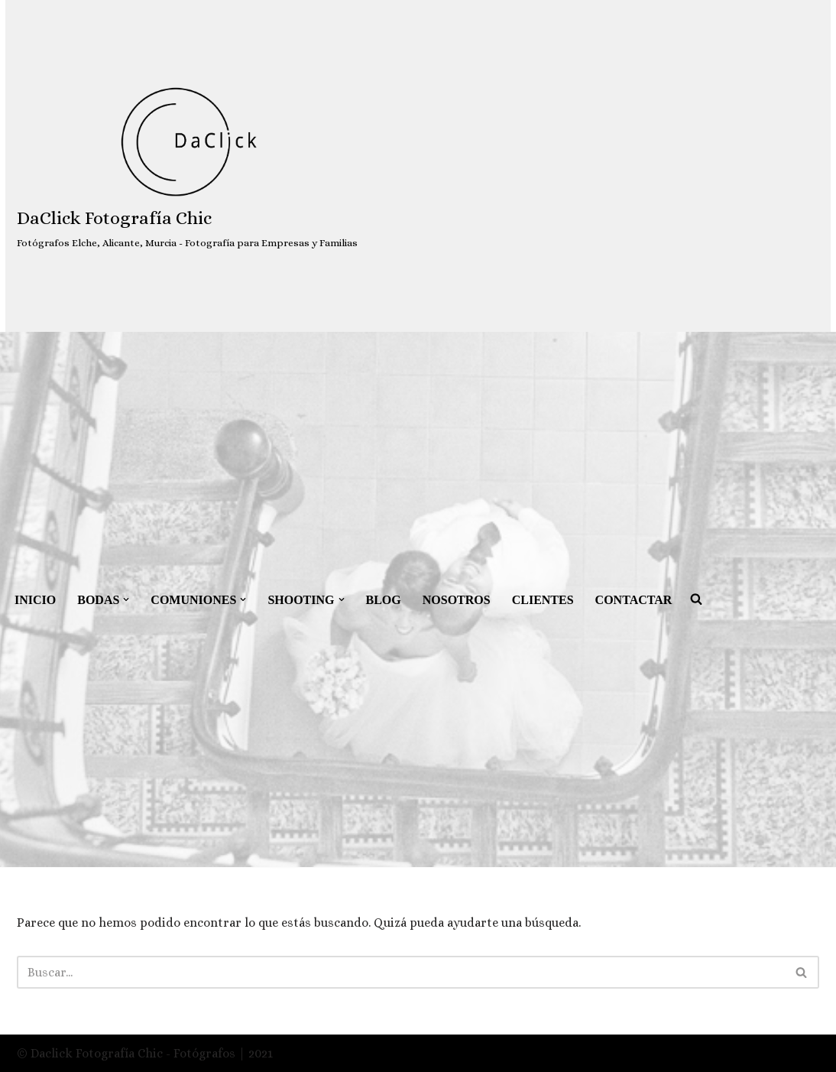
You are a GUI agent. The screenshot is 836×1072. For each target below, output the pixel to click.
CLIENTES (543, 599)
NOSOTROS (457, 599)
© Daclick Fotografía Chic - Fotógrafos (127, 1053)
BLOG (383, 599)
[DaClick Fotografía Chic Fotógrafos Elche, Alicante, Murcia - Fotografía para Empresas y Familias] (187, 166)
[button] (126, 599)
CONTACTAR (633, 599)
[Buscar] (401, 972)
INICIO (35, 599)
